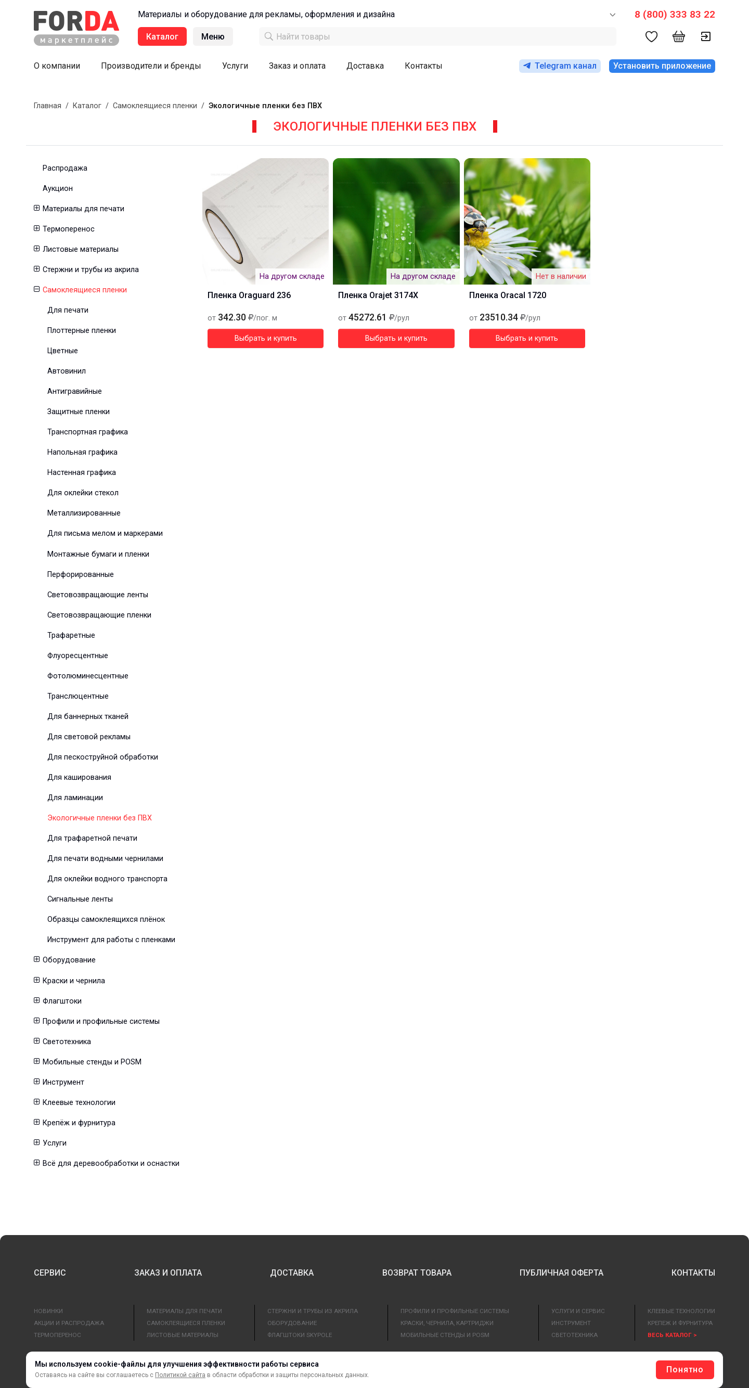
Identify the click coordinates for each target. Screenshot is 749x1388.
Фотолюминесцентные (87, 676)
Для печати (67, 310)
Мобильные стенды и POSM (92, 1062)
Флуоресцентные (77, 655)
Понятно (685, 1369)
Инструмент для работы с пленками (111, 939)
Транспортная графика (87, 432)
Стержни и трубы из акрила (91, 269)
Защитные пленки (78, 411)
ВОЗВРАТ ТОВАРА (416, 1273)
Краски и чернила (74, 980)
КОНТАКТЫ (693, 1273)
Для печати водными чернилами (105, 858)
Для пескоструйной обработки (102, 757)
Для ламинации (75, 797)
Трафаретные (71, 635)
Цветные (62, 350)
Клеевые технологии (79, 1102)
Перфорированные (80, 574)
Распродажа (65, 168)
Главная (47, 105)
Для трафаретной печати (92, 838)
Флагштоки (62, 1001)
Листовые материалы (81, 249)
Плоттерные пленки (81, 330)
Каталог (87, 105)
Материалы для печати (83, 208)
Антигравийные (74, 391)
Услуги (235, 66)
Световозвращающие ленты (97, 594)
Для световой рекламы (89, 736)
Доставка (365, 66)
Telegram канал (560, 66)
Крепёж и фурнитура (79, 1123)
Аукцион (58, 188)
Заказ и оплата (297, 66)
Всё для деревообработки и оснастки (111, 1163)
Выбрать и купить (266, 338)
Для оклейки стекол (83, 493)
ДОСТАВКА (292, 1273)
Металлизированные (84, 513)
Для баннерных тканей (87, 716)
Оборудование (69, 960)
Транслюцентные (78, 696)
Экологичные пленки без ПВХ (99, 818)
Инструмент (63, 1082)
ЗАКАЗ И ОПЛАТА (168, 1273)
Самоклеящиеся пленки (155, 105)
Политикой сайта (180, 1375)
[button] (36, 209)
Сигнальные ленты (80, 899)
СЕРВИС (50, 1273)
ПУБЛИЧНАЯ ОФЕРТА (561, 1273)
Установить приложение (662, 66)
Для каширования (79, 777)
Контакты (424, 66)
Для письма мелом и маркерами (105, 533)
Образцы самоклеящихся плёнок (106, 919)
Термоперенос (69, 229)
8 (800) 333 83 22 (675, 14)
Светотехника (67, 1041)
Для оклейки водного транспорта (107, 879)
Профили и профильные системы (101, 1021)
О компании (57, 66)
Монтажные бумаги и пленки (98, 554)
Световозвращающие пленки (99, 615)
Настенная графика (81, 472)
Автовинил (66, 371)
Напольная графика (82, 452)
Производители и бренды (151, 66)
